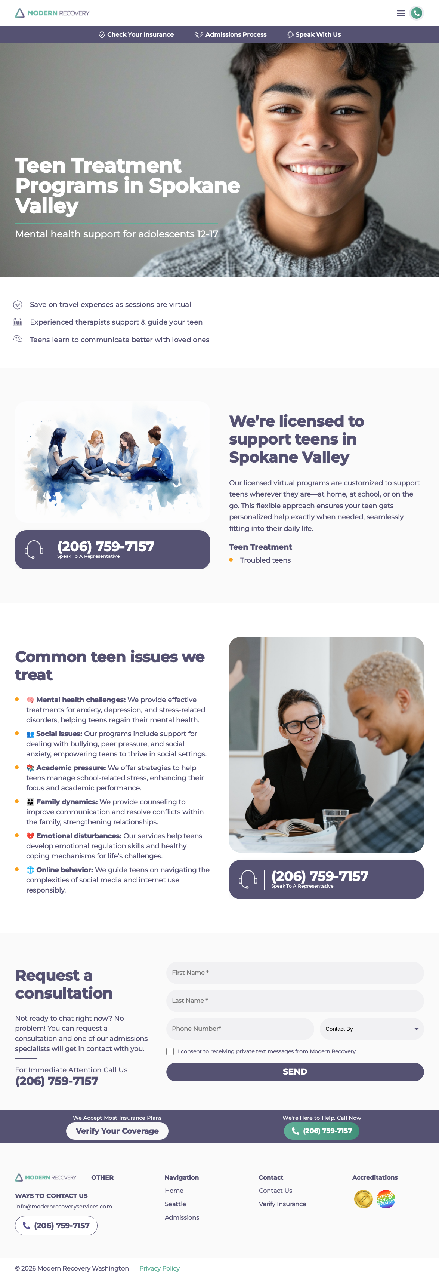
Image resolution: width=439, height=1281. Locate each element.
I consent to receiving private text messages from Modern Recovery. (267, 1053)
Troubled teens (265, 562)
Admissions (182, 1219)
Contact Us (275, 1192)
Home (174, 1192)
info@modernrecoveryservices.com (63, 1208)
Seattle (175, 1206)
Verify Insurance (282, 1206)
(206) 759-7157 (56, 1083)
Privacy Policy (159, 1270)
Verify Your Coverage (117, 1133)
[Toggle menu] (401, 13)
